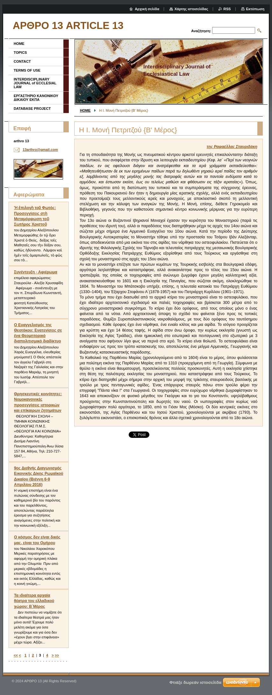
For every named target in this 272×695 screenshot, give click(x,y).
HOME (85, 110)
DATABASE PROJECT (32, 108)
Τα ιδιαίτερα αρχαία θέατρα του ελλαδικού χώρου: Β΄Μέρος (34, 600)
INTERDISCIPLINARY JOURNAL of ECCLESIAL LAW (35, 83)
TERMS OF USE (27, 70)
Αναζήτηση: (201, 31)
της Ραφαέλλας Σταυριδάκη (232, 146)
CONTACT (22, 61)
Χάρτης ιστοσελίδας (191, 9)
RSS (227, 9)
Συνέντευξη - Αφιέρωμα (35, 272)
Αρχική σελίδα (147, 9)
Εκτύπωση (255, 9)
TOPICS (20, 52)
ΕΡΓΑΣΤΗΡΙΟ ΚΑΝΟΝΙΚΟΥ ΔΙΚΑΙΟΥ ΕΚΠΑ (36, 98)
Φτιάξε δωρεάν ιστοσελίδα (195, 682)
